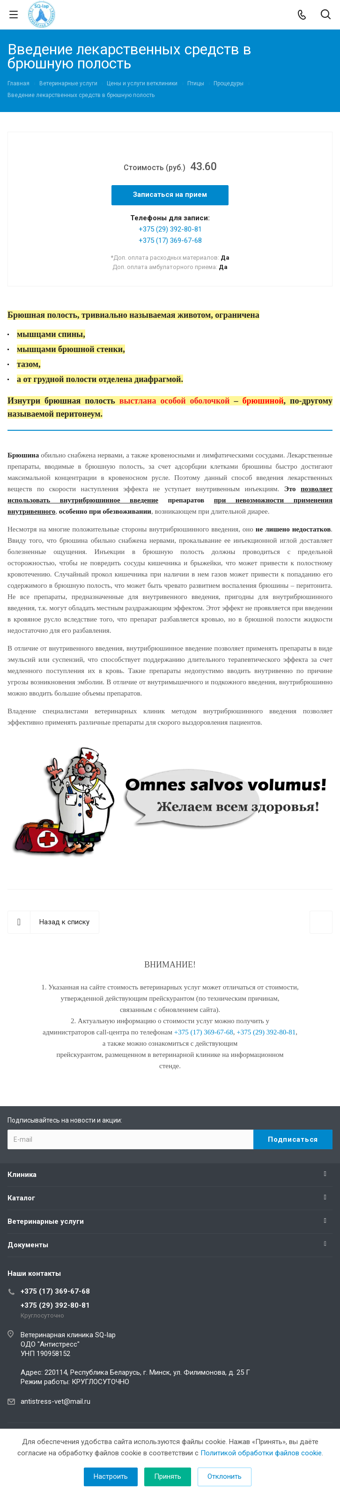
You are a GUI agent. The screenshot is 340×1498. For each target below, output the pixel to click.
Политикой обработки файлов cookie (261, 1453)
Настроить (111, 1476)
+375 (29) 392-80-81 (170, 229)
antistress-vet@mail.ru (55, 1401)
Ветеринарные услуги (45, 1221)
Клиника (22, 1174)
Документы (27, 1245)
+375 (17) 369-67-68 (170, 240)
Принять (167, 1476)
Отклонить (224, 1476)
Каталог (21, 1198)
